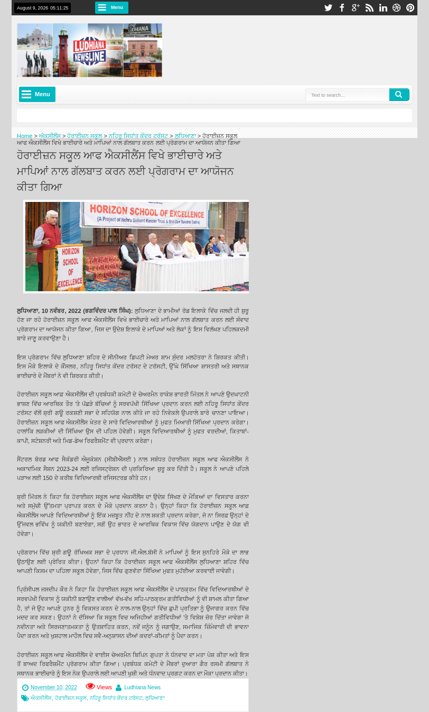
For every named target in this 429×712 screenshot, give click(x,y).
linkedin (383, 7)
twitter (328, 7)
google (355, 7)
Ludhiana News (142, 687)
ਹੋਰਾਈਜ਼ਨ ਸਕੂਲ (71, 698)
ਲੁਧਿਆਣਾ (155, 698)
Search (399, 94)
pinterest (410, 7)
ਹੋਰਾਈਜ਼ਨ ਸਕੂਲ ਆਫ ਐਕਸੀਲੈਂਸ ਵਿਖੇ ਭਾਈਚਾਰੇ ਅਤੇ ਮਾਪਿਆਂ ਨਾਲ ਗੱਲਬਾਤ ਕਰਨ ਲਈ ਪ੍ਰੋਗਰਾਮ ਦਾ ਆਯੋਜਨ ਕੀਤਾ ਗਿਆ (125, 170)
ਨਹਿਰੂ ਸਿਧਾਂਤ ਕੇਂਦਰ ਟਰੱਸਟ (116, 698)
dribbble (397, 7)
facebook (342, 7)
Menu (117, 7)
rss (369, 7)
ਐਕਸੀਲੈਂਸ (41, 698)
